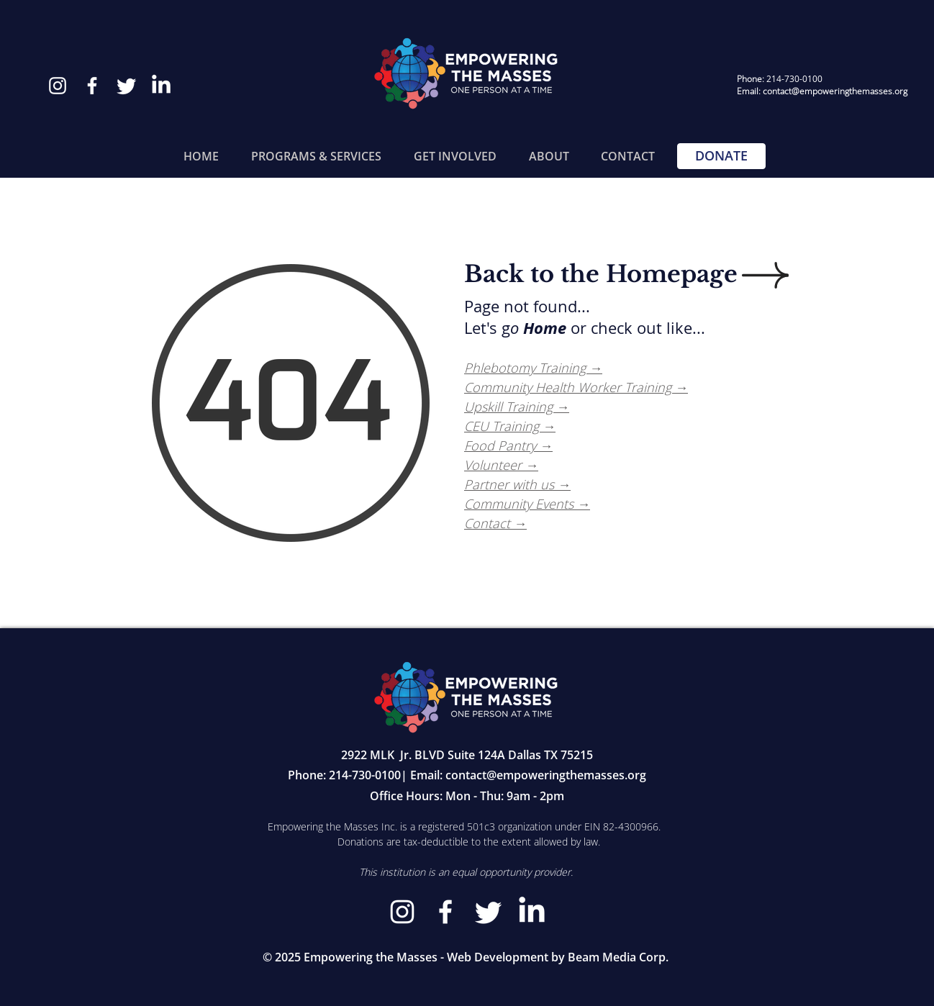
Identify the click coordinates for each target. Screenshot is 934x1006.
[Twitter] (126, 85)
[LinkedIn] (161, 85)
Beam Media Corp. (618, 957)
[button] (316, 156)
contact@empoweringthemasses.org (545, 775)
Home (544, 328)
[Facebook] (92, 85)
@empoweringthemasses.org (849, 91)
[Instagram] (57, 85)
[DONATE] (721, 156)
